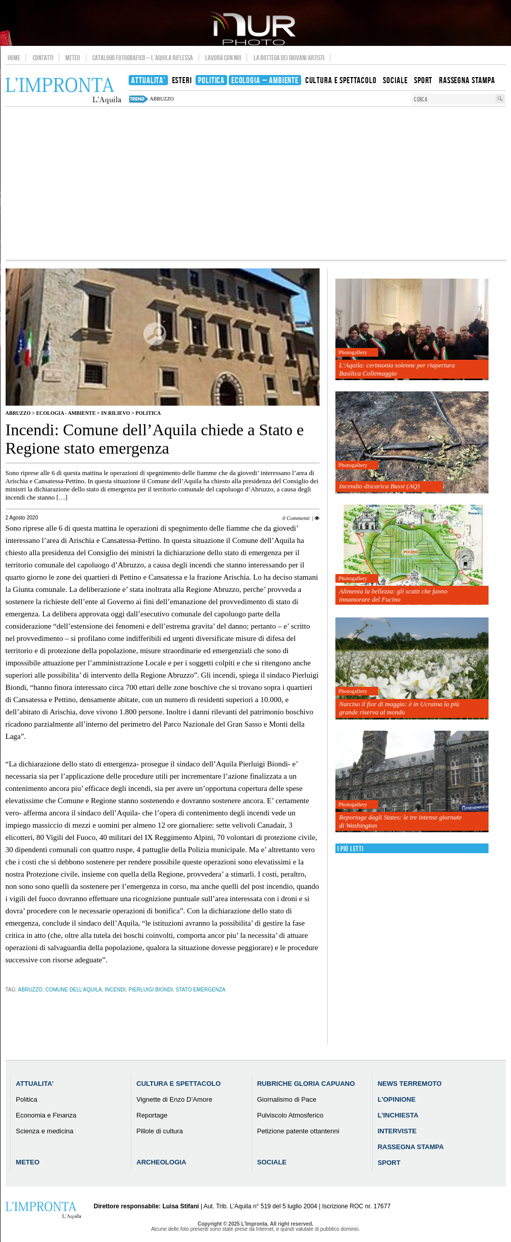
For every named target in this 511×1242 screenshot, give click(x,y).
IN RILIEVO (115, 413)
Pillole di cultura (159, 1131)
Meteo (72, 58)
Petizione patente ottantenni (298, 1131)
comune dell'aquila (73, 989)
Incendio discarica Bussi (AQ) (379, 486)
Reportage (151, 1115)
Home (14, 58)
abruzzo (162, 99)
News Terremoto (410, 1083)
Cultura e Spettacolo (178, 1083)
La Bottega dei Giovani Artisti (289, 58)
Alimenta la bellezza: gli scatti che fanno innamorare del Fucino (393, 595)
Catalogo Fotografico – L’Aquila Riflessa (142, 58)
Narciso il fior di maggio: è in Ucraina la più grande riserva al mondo (399, 708)
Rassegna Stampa (411, 1147)
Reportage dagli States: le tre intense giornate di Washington (400, 821)
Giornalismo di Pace (286, 1099)
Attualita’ (35, 1083)
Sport (389, 1162)
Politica (148, 413)
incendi (115, 989)
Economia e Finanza (46, 1115)
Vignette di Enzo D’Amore (174, 1099)
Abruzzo (18, 413)
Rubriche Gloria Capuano (306, 1083)
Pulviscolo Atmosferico (290, 1115)
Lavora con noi (223, 58)
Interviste (397, 1131)
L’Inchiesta (398, 1115)
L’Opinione (397, 1099)
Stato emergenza (201, 989)
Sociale (271, 1162)
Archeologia (161, 1162)
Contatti (43, 58)
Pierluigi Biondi (151, 989)
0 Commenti (295, 518)
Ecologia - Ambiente (66, 413)
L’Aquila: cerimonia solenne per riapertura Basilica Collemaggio (397, 369)
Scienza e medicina (45, 1131)
